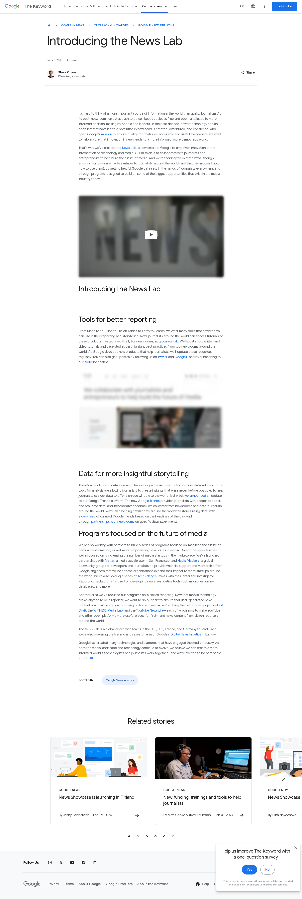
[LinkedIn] (94, 863)
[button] (247, 72)
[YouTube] (72, 863)
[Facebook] (83, 863)
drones (198, 581)
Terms (69, 884)
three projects (203, 605)
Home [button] (67, 6)
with (114, 522)
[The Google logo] (32, 884)
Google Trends (149, 501)
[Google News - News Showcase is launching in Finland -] (99, 781)
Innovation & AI (88, 6)
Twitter (162, 357)
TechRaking (146, 576)
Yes (243, 877)
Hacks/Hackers (189, 561)
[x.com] (61, 863)
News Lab (129, 148)
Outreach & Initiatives (111, 25)
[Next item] (283, 778)
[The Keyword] (49, 25)
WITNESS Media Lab (108, 611)
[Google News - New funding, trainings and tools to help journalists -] (203, 781)
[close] (289, 855)
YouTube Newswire (150, 611)
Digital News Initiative (185, 634)
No (261, 877)
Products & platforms (122, 6)
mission (106, 134)
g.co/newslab (168, 341)
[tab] (129, 836)
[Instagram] (50, 863)
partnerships (100, 522)
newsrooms (125, 522)
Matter (109, 561)
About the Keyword (152, 884)
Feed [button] (175, 6)
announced (197, 496)
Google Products (119, 884)
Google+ (181, 357)
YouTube (90, 362)
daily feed (88, 516)
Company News (72, 25)
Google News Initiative (156, 25)
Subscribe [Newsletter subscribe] (284, 6)
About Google (90, 884)
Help (202, 884)
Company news (155, 6)
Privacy (53, 884)
